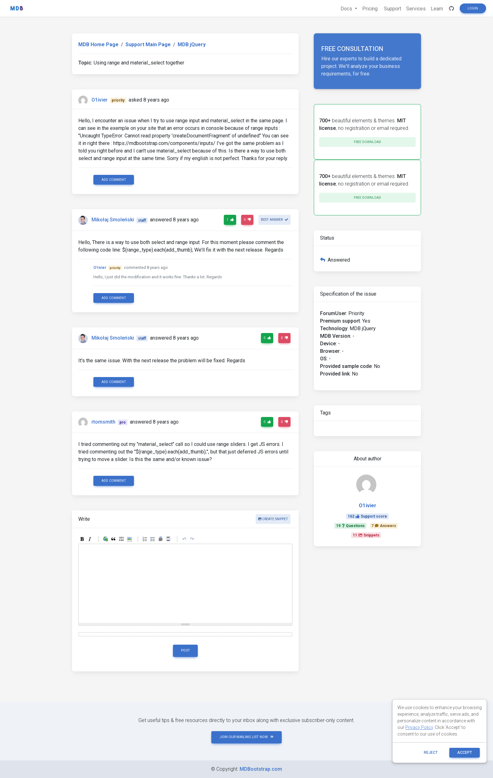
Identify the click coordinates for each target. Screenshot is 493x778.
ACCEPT (464, 752)
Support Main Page (148, 44)
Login (473, 8)
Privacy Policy (419, 727)
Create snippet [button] (273, 519)
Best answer (274, 220)
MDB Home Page (98, 44)
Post (185, 650)
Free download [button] (367, 142)
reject (431, 752)
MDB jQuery (192, 44)
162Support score (367, 516)
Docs (347, 9)
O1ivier (99, 100)
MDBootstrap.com (261, 769)
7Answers (383, 526)
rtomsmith (103, 422)
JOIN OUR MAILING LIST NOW (246, 737)
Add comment (114, 180)
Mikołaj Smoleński (112, 220)
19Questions (350, 526)
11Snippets (366, 535)
